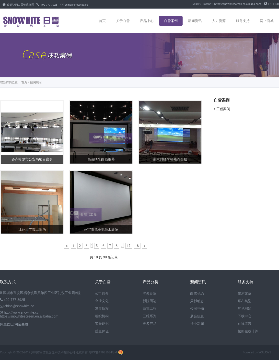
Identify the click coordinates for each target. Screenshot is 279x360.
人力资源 (219, 21)
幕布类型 (244, 301)
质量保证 (102, 331)
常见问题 (244, 308)
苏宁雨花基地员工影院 (101, 229)
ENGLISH (271, 4)
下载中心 (244, 316)
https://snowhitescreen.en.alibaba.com (29, 316)
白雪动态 (197, 293)
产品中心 (147, 21)
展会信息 (197, 316)
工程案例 (222, 109)
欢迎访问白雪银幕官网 (18, 4)
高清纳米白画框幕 (101, 159)
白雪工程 (149, 308)
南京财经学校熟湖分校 (170, 159)
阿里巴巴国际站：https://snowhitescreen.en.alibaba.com (227, 4)
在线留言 (244, 324)
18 (137, 246)
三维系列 (149, 316)
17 (128, 246)
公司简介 (102, 293)
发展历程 (102, 308)
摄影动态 (197, 301)
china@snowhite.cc (74, 4)
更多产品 (149, 324)
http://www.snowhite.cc (21, 312)
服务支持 (243, 21)
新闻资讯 (195, 21)
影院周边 (149, 301)
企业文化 (102, 301)
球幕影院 (149, 293)
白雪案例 (171, 21)
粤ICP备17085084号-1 (102, 352)
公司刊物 (197, 308)
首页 (102, 21)
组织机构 (102, 316)
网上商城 (267, 21)
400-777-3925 (46, 4)
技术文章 (244, 293)
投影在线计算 (248, 331)
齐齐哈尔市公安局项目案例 (32, 159)
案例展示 (36, 82)
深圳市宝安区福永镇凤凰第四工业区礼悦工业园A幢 (42, 293)
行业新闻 (197, 324)
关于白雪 (123, 21)
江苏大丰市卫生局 (32, 229)
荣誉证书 (102, 324)
